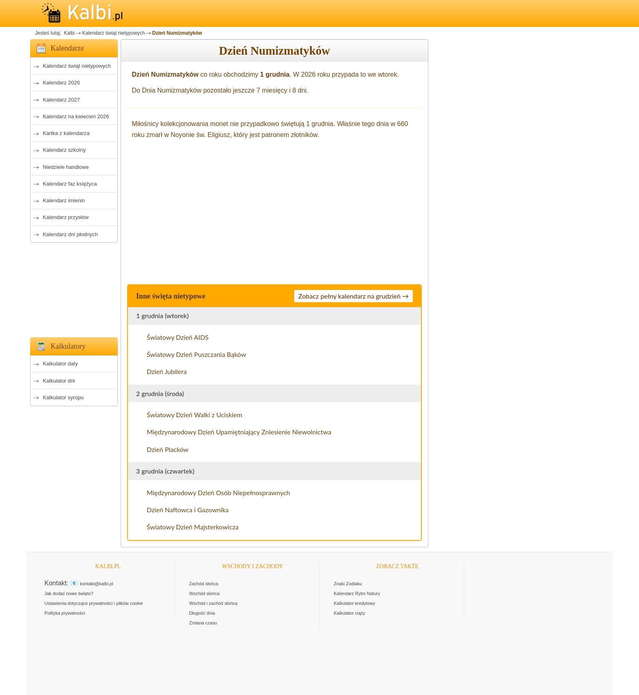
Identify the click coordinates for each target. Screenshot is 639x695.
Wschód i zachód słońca (213, 603)
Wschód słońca (204, 593)
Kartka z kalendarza (66, 133)
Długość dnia (202, 613)
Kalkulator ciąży (349, 613)
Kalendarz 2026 (61, 83)
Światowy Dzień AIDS (178, 337)
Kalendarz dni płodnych (70, 234)
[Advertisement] (74, 287)
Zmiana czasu (203, 622)
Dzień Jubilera (167, 371)
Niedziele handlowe (66, 167)
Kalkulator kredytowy (354, 603)
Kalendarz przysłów (66, 217)
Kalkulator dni (59, 381)
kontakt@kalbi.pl (96, 583)
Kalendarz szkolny (64, 150)
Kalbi (68, 33)
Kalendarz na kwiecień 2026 (76, 116)
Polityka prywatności (64, 613)
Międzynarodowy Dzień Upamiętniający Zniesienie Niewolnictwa (239, 432)
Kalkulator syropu (63, 397)
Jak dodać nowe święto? (68, 593)
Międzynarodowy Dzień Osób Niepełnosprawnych (218, 492)
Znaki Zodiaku (348, 583)
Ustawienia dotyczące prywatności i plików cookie (93, 603)
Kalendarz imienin (64, 200)
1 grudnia (274, 74)
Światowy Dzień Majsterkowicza (193, 527)
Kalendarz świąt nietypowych (113, 33)
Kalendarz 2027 (61, 100)
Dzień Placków (168, 449)
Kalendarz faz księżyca (70, 184)
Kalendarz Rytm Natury (357, 593)
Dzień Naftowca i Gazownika (188, 510)
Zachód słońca (203, 583)
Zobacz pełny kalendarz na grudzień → (353, 296)
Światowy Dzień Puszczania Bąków (196, 354)
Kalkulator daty (60, 364)
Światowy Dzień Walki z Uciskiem (194, 414)
